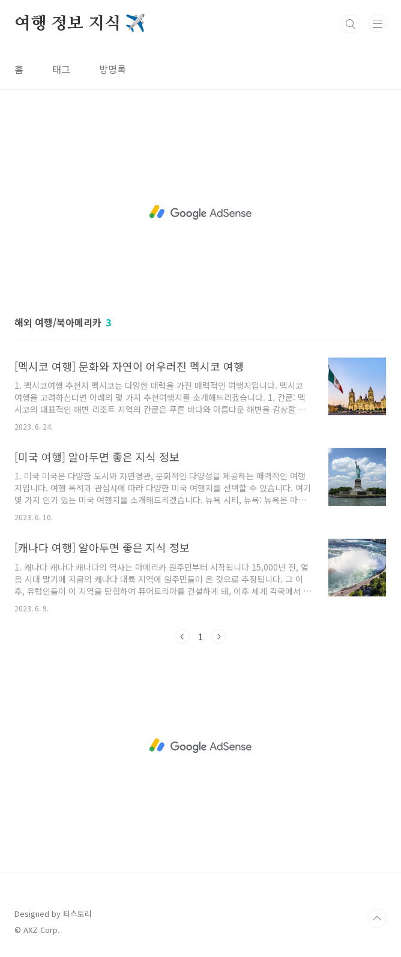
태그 (61, 69)
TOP (377, 918)
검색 (351, 24)
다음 (218, 636)
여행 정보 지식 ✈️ (80, 24)
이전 (182, 636)
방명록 (112, 69)
